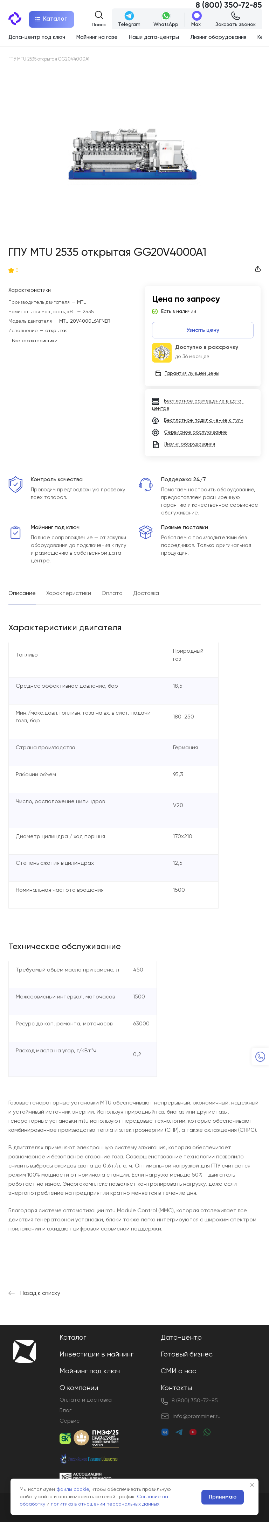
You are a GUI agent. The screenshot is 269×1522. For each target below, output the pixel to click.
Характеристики (68, 593)
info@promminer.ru (197, 1416)
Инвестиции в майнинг (96, 1354)
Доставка (146, 593)
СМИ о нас (178, 1371)
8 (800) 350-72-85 (228, 5)
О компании (79, 1388)
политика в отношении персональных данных (105, 1504)
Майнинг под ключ (90, 1371)
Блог (65, 1411)
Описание (22, 593)
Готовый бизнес (187, 1354)
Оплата (112, 593)
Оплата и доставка (86, 1400)
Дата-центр (181, 1337)
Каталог (73, 1337)
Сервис (70, 1421)
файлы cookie (72, 1489)
